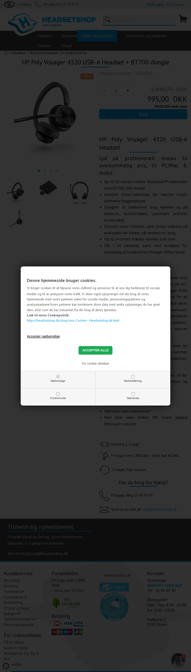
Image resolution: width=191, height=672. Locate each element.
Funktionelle (58, 398)
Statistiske (133, 398)
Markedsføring (133, 381)
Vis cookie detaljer (95, 363)
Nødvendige (58, 381)
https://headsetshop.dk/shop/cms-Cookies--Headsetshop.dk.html (73, 320)
